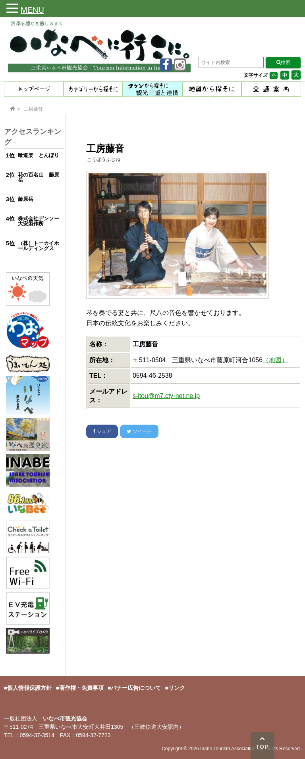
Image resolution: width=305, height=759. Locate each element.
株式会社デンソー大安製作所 (38, 221)
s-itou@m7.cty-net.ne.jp (166, 395)
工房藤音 (33, 109)
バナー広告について (136, 688)
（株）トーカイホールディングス (38, 245)
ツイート (139, 431)
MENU (32, 10)
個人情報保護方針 (29, 688)
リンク (176, 688)
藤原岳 (25, 199)
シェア (102, 431)
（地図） (275, 360)
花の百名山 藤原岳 (38, 177)
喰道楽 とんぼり (38, 155)
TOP (263, 743)
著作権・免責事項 (81, 688)
